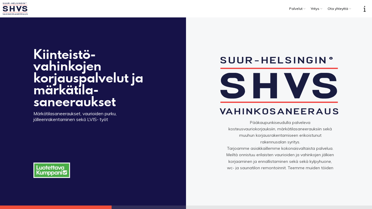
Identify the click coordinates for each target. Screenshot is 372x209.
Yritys (315, 8)
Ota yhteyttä (338, 8)
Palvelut (296, 8)
